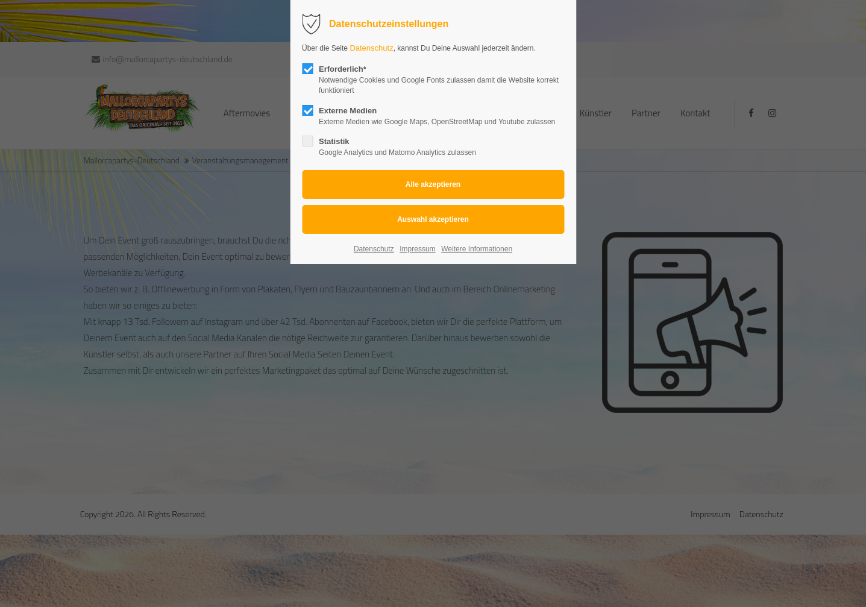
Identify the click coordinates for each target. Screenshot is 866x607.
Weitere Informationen (476, 249)
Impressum (417, 249)
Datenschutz (371, 47)
